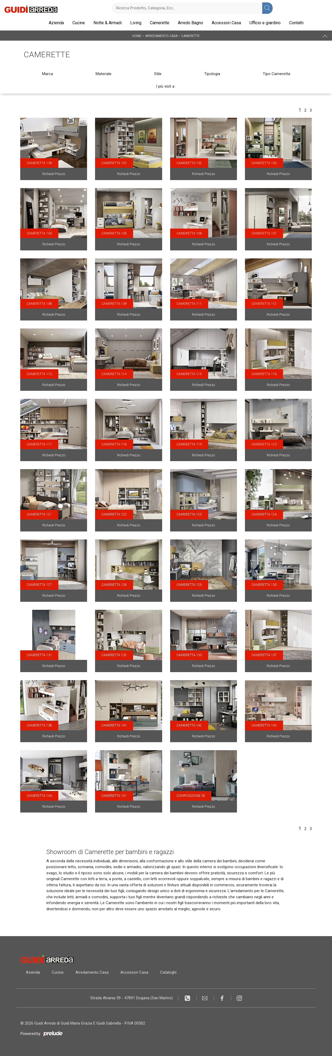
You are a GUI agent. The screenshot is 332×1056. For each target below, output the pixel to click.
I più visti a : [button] (166, 86)
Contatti (296, 22)
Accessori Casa (226, 22)
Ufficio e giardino (265, 22)
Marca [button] (47, 73)
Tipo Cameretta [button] (276, 73)
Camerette (159, 22)
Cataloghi (168, 972)
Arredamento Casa (161, 36)
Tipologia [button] (212, 73)
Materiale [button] (104, 73)
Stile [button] (158, 73)
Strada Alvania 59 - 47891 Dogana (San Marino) (131, 998)
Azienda (56, 22)
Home (136, 36)
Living (135, 22)
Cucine (78, 22)
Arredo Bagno (190, 22)
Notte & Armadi (107, 22)
